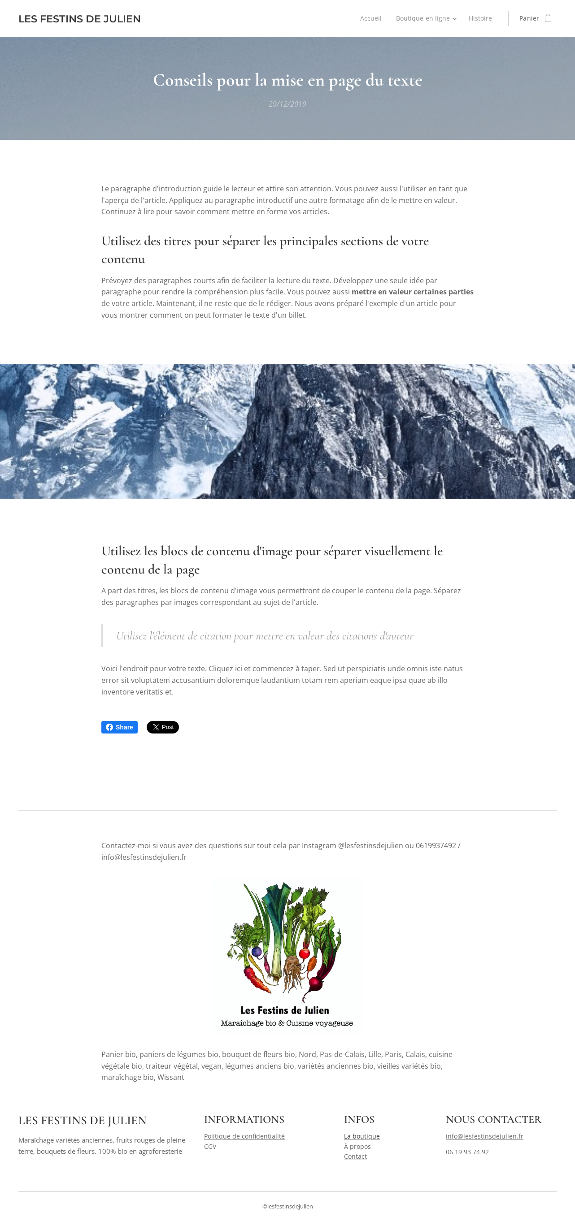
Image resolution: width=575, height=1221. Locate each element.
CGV (210, 1146)
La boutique (362, 1136)
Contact (355, 1156)
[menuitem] (370, 18)
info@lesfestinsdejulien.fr (484, 1136)
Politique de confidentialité (244, 1136)
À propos (357, 1146)
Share (119, 727)
